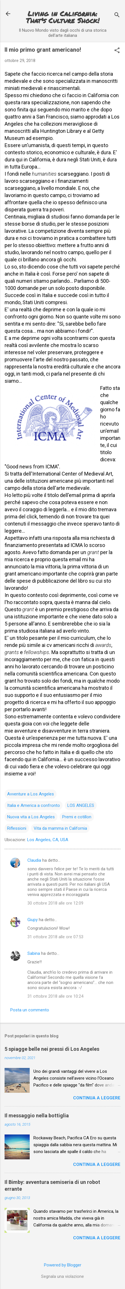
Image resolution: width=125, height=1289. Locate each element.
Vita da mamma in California (60, 828)
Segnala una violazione (62, 1276)
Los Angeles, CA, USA (47, 839)
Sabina (33, 953)
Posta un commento (29, 1010)
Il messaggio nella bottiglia (37, 1115)
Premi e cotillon (76, 816)
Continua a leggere (96, 1097)
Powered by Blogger (62, 1265)
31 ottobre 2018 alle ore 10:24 (55, 996)
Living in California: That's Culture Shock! (62, 17)
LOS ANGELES (80, 805)
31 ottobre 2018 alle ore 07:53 (55, 936)
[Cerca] (117, 15)
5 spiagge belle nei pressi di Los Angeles (52, 1049)
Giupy (32, 919)
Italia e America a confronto (33, 805)
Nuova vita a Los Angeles (31, 816)
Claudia (34, 860)
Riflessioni (16, 828)
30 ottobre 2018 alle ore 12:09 (55, 903)
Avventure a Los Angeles (30, 794)
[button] (117, 51)
